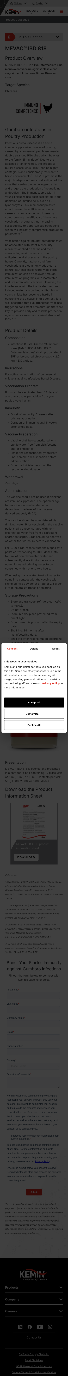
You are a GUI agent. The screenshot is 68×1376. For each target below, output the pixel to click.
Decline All (33, 725)
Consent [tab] (12, 648)
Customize (34, 713)
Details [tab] (34, 648)
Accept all (34, 702)
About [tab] (55, 648)
